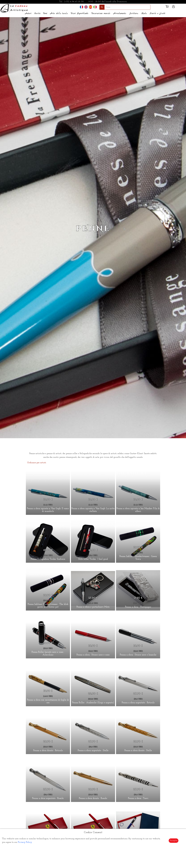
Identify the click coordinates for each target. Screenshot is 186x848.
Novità (37, 13)
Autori (28, 13)
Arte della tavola (59, 13)
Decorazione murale (100, 13)
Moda (144, 13)
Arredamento (119, 13)
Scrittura (133, 13)
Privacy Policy (25, 842)
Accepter (173, 840)
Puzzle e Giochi (157, 13)
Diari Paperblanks (79, 13)
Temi (45, 13)
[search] (127, 7)
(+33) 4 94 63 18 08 (74, 2)
